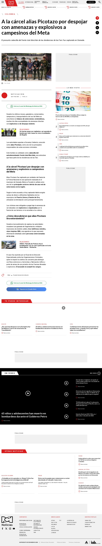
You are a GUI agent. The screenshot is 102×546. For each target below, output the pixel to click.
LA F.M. (53, 526)
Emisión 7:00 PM (72, 7)
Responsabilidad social (25, 520)
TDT (60, 520)
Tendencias (62, 2)
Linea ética (37, 530)
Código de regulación (25, 527)
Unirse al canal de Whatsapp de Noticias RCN (26, 106)
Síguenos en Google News (26, 289)
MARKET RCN (88, 526)
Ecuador (81, 483)
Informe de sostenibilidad (38, 524)
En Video (10, 373)
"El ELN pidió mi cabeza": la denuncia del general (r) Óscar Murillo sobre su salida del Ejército (88, 403)
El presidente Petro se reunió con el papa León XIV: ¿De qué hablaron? (74, 126)
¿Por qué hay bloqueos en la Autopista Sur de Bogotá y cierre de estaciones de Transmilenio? (15, 328)
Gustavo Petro (63, 123)
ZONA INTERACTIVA (90, 522)
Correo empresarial (24, 530)
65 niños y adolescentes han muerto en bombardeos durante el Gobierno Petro (49, 327)
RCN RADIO (54, 524)
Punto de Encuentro (75, 2)
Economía (55, 2)
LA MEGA (53, 532)
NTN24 (53, 520)
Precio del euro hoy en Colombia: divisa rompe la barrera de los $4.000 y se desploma (71, 115)
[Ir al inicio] (11, 3)
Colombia (21, 2)
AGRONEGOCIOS (71, 524)
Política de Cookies (61, 542)
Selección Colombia (7, 475)
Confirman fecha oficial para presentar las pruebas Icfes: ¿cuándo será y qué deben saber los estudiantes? (73, 147)
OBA (35, 532)
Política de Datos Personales (47, 542)
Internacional (29, 2)
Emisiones (6, 7)
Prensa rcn (22, 532)
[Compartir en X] (97, 27)
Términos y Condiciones (74, 542)
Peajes (61, 133)
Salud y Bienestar (45, 2)
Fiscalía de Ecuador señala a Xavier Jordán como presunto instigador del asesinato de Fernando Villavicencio (89, 487)
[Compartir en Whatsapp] (97, 32)
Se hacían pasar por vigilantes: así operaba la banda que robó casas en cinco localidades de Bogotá (35, 133)
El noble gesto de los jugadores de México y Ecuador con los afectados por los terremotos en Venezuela (89, 473)
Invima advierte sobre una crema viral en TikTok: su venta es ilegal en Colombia (89, 460)
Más (95, 373)
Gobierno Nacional (41, 324)
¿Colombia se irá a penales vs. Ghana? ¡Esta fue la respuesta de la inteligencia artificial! (17, 479)
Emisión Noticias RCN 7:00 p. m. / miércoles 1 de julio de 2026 (86, 415)
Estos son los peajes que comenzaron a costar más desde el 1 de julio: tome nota (75, 136)
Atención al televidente (22, 524)
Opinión (69, 2)
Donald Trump (63, 154)
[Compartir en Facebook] (97, 23)
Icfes (60, 144)
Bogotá (3, 324)
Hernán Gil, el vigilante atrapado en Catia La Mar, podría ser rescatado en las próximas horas (87, 381)
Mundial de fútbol (84, 469)
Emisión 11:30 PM (93, 7)
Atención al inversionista (23, 535)
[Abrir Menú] (2, 2)
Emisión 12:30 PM (50, 7)
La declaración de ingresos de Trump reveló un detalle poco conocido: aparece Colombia (74, 157)
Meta (9, 275)
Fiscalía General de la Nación (21, 275)
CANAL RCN (91, 2)
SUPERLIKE (87, 524)
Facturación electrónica (37, 521)
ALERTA (53, 528)
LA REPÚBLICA (70, 520)
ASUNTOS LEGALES (71, 522)
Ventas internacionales (38, 527)
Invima (80, 456)
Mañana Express (28, 7)
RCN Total (54, 522)
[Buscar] (100, 2)
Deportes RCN (37, 2)
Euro (57, 112)
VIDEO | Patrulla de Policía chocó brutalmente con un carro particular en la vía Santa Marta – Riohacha (35, 245)
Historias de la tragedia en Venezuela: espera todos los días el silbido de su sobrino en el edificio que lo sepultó (88, 392)
